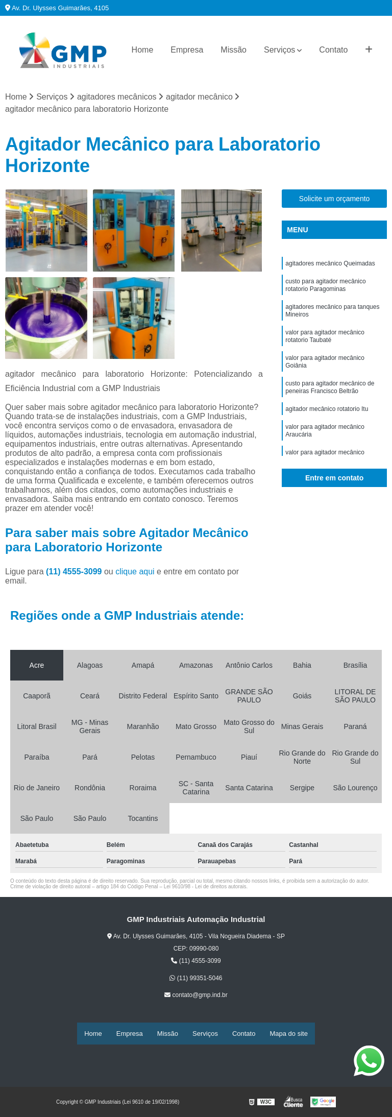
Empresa (186, 49)
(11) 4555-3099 (75, 573)
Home (143, 49)
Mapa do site (288, 1034)
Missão (233, 49)
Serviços (279, 49)
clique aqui (135, 573)
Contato (333, 49)
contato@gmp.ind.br (196, 996)
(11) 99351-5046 (195, 979)
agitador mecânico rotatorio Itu (326, 428)
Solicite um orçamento (334, 200)
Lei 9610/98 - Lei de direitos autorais (205, 888)
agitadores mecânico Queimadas (330, 266)
